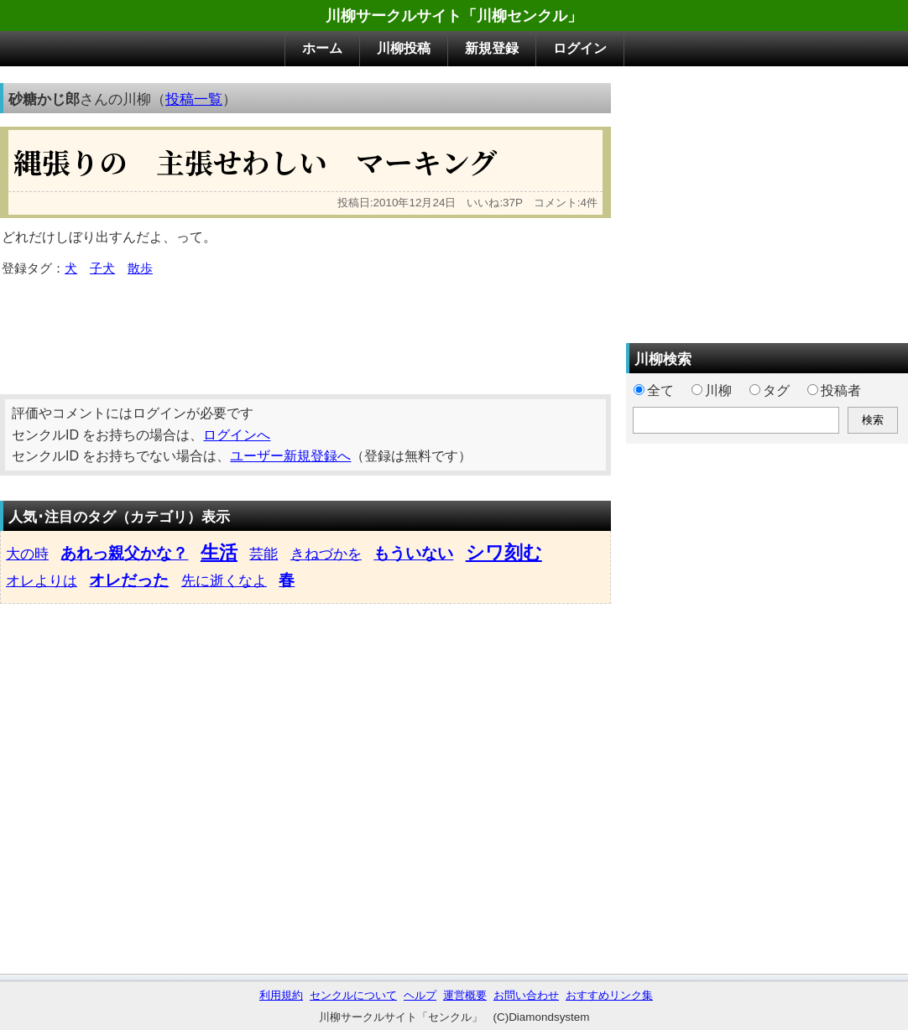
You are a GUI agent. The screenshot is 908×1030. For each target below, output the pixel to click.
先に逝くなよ (224, 580)
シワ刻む (504, 552)
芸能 (263, 553)
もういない (413, 553)
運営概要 (465, 995)
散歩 (140, 268)
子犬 (102, 268)
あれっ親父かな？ (124, 553)
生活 (219, 552)
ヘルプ (420, 995)
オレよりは (41, 580)
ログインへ (236, 435)
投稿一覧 (193, 99)
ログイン (580, 48)
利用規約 (281, 995)
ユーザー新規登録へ (290, 456)
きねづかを (326, 553)
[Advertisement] (305, 329)
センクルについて (353, 995)
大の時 (27, 553)
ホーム (322, 48)
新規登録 (492, 48)
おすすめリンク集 (609, 995)
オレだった (129, 580)
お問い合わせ (526, 995)
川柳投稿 (404, 48)
